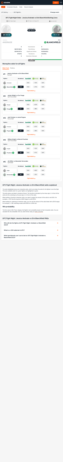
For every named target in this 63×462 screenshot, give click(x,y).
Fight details (30, 90)
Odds (20, 7)
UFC (3, 7)
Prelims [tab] (12, 68)
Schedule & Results (12, 7)
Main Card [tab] (5, 68)
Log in (55, 2)
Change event (54, 12)
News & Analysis (28, 7)
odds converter (39, 211)
